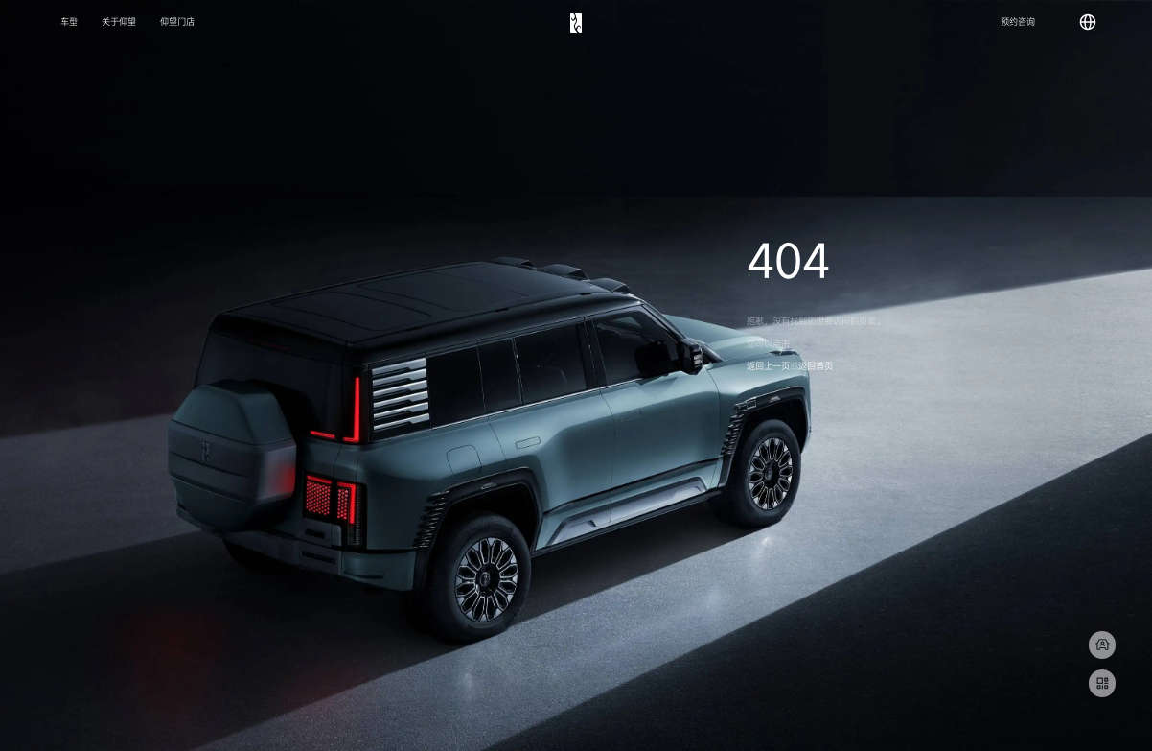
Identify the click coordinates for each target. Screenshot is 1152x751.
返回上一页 (768, 366)
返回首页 (815, 366)
